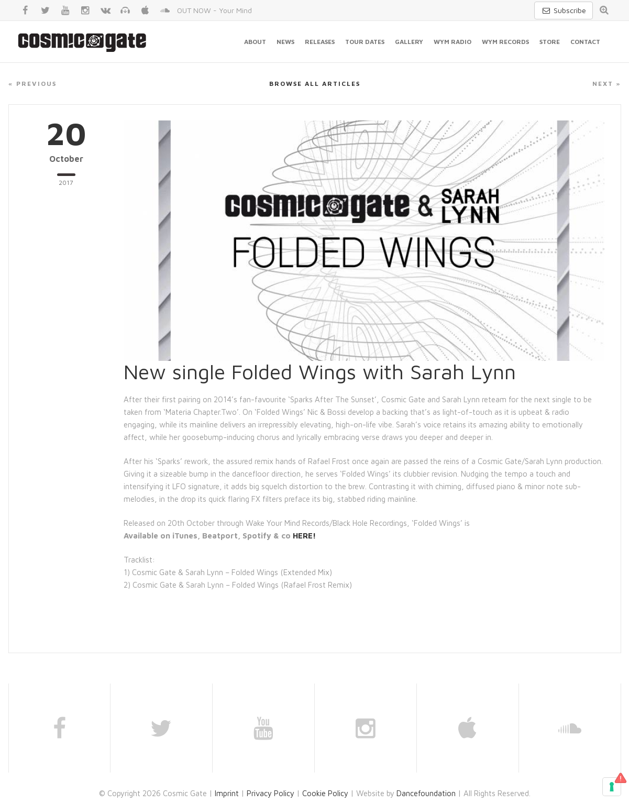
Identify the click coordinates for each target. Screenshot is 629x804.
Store (549, 42)
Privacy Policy (270, 793)
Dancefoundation (426, 793)
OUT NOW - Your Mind (214, 10)
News (285, 42)
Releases (320, 42)
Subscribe (563, 10)
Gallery (409, 42)
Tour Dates (364, 42)
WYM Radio (452, 42)
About (255, 42)
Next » (606, 83)
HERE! (304, 535)
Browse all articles (314, 83)
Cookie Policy (325, 793)
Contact (585, 42)
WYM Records (505, 42)
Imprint (227, 793)
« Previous (32, 83)
